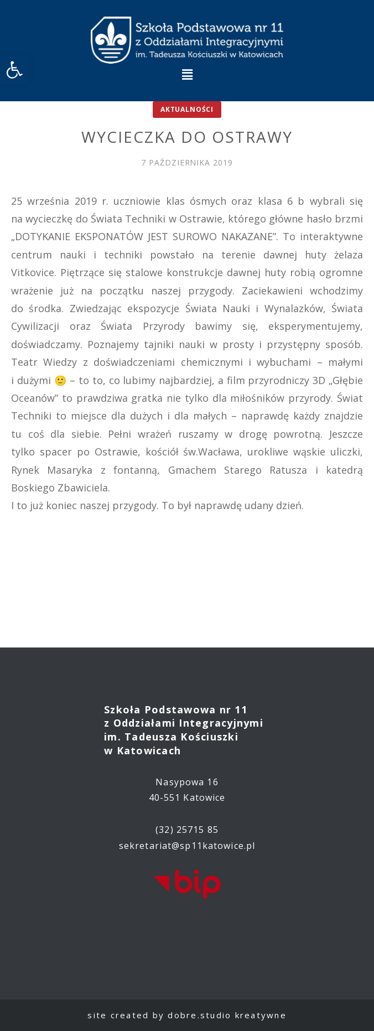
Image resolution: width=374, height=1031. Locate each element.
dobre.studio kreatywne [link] (227, 1014)
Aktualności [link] (187, 109)
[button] (187, 74)
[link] (14, 69)
